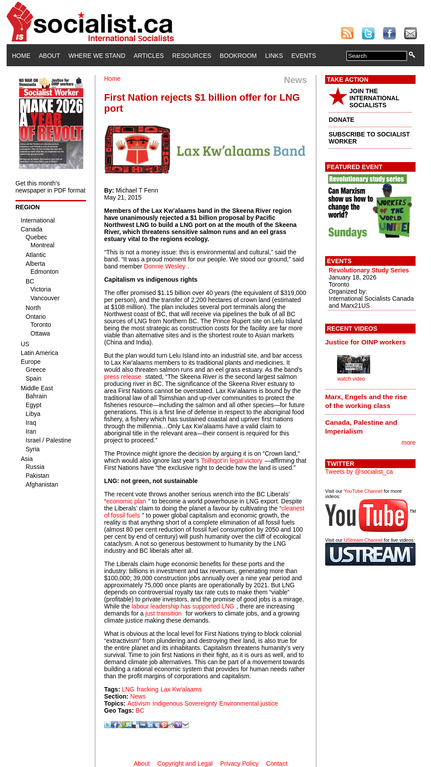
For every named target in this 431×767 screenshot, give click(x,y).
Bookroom (238, 55)
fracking (147, 689)
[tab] (370, 342)
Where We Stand (96, 55)
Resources (191, 55)
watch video (351, 379)
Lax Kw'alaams (181, 689)
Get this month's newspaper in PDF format (50, 187)
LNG (128, 689)
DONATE (341, 119)
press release (122, 376)
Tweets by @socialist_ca (359, 471)
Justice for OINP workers (365, 342)
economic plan (126, 501)
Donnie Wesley (164, 266)
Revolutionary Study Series (369, 270)
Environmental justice (248, 703)
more (408, 442)
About (49, 55)
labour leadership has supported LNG (182, 606)
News (138, 696)
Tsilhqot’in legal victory (231, 460)
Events (303, 55)
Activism (138, 703)
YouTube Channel (363, 491)
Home (21, 55)
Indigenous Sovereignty (185, 703)
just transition (163, 613)
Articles (149, 55)
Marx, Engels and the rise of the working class (366, 401)
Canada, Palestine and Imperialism (361, 427)
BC (139, 710)
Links (274, 55)
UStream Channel (363, 540)
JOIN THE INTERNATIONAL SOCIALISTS (374, 98)
